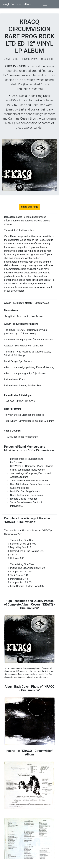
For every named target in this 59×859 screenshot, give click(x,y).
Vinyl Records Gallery (16, 4)
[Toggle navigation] (45, 4)
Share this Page (29, 206)
